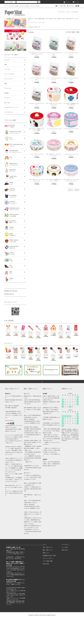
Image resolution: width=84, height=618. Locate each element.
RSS (44, 563)
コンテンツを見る (34, 6)
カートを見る (65, 547)
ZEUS (15, 429)
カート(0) (76, 2)
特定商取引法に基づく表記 (49, 555)
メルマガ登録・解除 (60, 6)
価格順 (73, 32)
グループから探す (24, 6)
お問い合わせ (70, 6)
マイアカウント (65, 544)
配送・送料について (47, 550)
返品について (46, 552)
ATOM (47, 563)
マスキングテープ (42, 22)
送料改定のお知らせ (9, 294)
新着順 (77, 32)
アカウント (66, 2)
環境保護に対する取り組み (10, 291)
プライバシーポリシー (48, 558)
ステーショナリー (35, 22)
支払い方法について (47, 547)
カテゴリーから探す (14, 6)
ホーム (6, 6)
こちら (10, 553)
